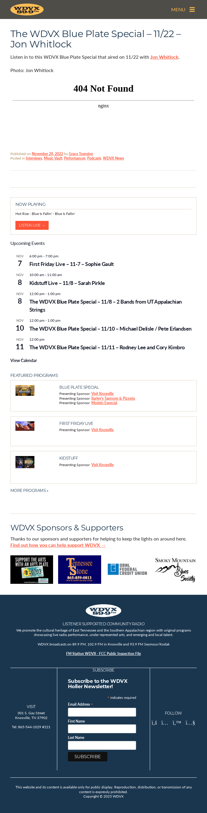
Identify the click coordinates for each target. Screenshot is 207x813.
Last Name (76, 737)
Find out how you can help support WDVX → (58, 544)
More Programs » (29, 490)
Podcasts (94, 158)
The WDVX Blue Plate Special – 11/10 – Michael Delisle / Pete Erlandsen (110, 328)
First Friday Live (76, 423)
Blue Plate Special (79, 387)
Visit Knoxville (102, 393)
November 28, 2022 (47, 153)
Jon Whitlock (164, 56)
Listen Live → (32, 225)
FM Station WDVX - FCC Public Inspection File (103, 653)
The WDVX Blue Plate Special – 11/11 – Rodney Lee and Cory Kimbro (107, 347)
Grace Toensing (81, 153)
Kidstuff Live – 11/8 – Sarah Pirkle (67, 282)
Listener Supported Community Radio (103, 623)
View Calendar (23, 360)
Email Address (80, 704)
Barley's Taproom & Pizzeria (113, 398)
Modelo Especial (104, 402)
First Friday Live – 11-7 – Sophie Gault (71, 263)
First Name (76, 721)
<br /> (103, 112)
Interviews (34, 158)
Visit (31, 706)
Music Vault (53, 158)
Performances (74, 158)
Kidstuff (68, 458)
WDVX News (113, 158)
